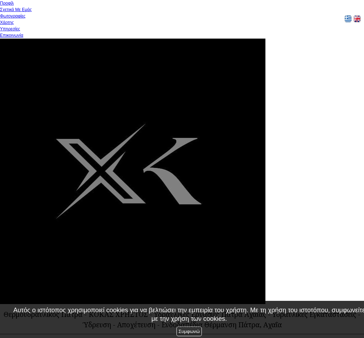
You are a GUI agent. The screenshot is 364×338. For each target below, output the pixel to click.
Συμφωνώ (189, 331)
